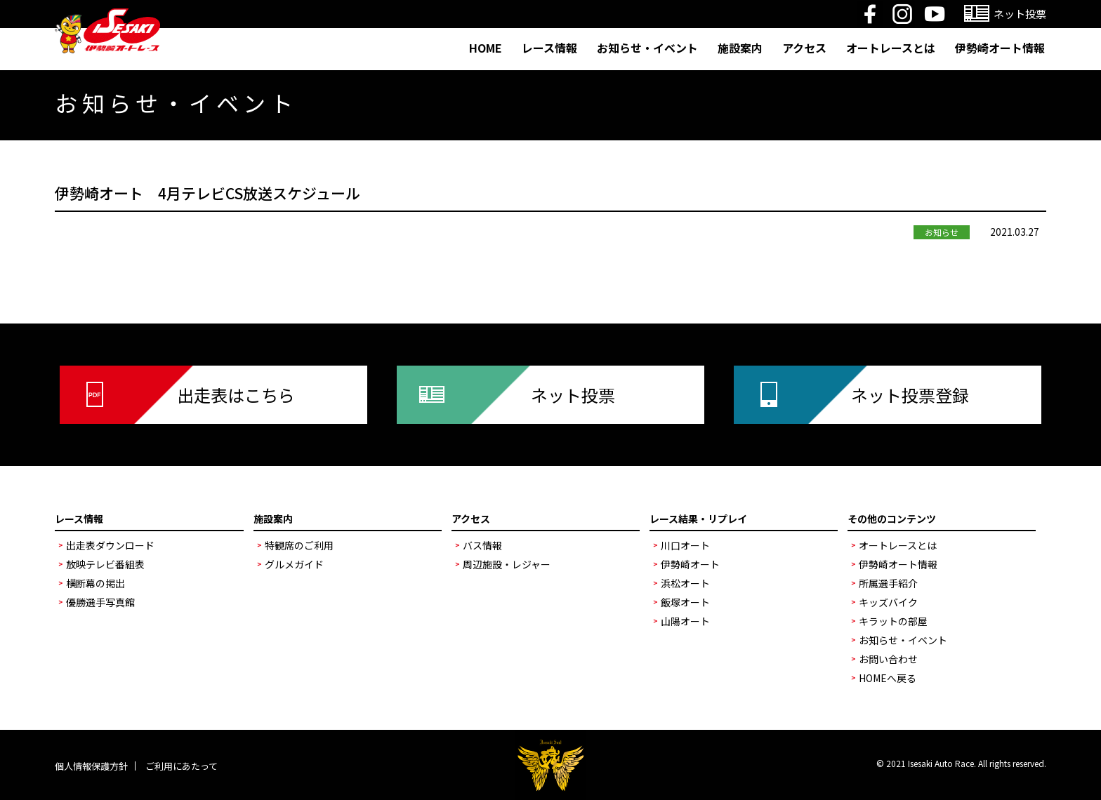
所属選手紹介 (888, 583)
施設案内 (740, 47)
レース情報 (549, 47)
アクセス (804, 47)
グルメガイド (294, 564)
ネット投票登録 (910, 394)
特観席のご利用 (299, 545)
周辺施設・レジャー (506, 564)
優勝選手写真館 (100, 602)
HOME (485, 47)
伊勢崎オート (690, 564)
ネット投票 (573, 394)
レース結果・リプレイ (698, 519)
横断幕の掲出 (95, 583)
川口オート (685, 545)
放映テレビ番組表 (105, 564)
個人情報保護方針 (91, 766)
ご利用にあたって (181, 766)
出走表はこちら (236, 394)
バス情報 (482, 545)
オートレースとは (890, 47)
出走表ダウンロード (110, 545)
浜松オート (685, 583)
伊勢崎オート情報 (1000, 47)
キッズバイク (888, 602)
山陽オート (685, 621)
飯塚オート (685, 602)
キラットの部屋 (893, 621)
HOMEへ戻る (887, 678)
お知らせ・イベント (647, 47)
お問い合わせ (888, 659)
